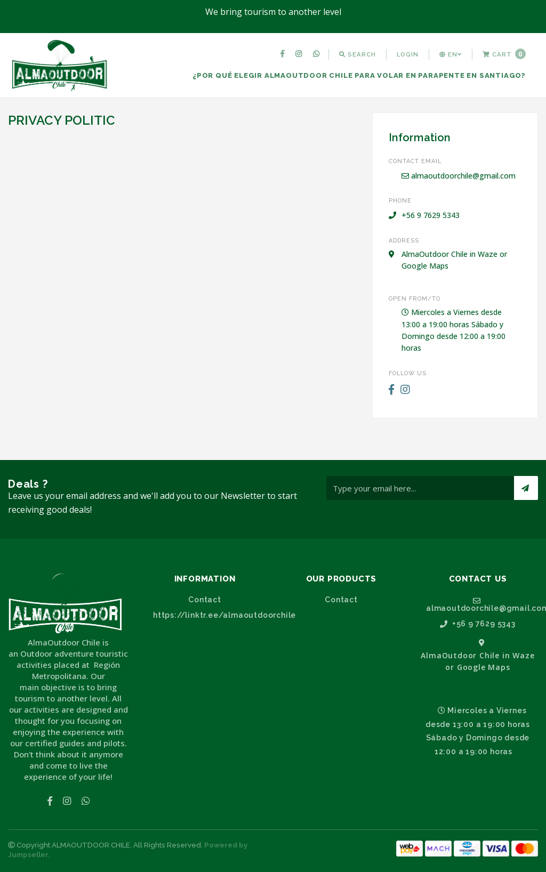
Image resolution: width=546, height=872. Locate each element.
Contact (204, 599)
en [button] (450, 54)
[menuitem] (283, 54)
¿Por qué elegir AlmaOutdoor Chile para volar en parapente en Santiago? (359, 75)
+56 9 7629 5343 (478, 624)
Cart (504, 54)
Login (408, 54)
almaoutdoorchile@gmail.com (459, 176)
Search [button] (357, 54)
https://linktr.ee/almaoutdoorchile (209, 615)
